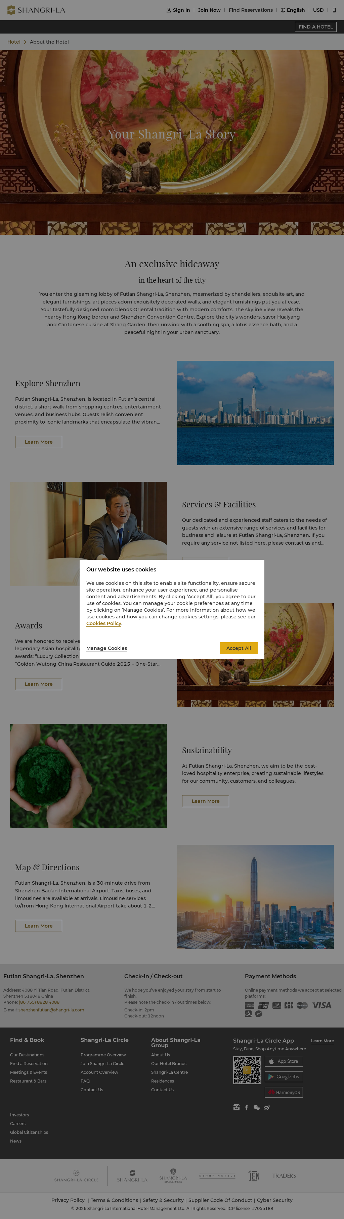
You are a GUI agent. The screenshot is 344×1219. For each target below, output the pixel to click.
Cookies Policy (103, 623)
